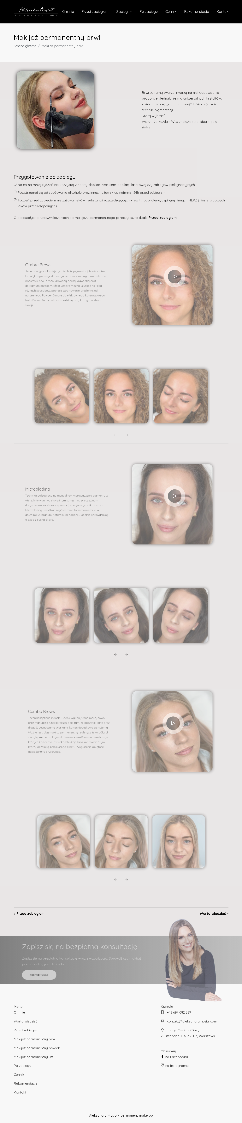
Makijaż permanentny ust (33, 1057)
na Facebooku (174, 1057)
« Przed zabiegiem (29, 913)
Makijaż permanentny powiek (37, 1048)
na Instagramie (175, 1065)
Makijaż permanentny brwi (35, 1039)
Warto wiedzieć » (214, 913)
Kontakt (224, 11)
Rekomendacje (197, 11)
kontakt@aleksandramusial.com (189, 1021)
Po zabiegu (149, 11)
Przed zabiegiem (94, 11)
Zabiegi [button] (122, 11)
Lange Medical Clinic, (194, 1033)
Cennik (171, 11)
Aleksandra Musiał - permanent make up (121, 1115)
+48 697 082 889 (176, 1012)
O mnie (67, 11)
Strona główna (25, 46)
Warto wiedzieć (25, 1021)
